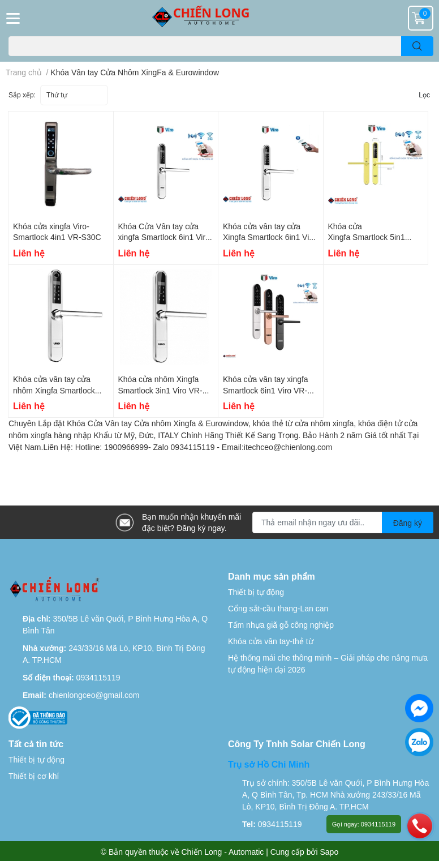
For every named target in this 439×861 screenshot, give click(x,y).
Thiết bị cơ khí (33, 776)
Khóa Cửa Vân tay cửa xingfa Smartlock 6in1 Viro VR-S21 (164, 237)
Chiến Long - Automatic (223, 851)
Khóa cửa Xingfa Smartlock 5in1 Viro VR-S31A (366, 237)
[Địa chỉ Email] (342, 522)
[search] (417, 46)
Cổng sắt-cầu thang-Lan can (278, 608)
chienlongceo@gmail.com (94, 695)
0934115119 (98, 677)
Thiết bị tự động (256, 592)
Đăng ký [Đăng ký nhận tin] (407, 523)
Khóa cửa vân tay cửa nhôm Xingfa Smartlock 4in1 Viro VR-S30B (54, 390)
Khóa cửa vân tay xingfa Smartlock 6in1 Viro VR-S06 (265, 390)
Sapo (329, 851)
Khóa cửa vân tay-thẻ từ (270, 641)
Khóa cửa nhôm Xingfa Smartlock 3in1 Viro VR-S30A (160, 390)
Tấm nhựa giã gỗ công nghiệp (281, 624)
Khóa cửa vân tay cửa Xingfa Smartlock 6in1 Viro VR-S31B (269, 237)
